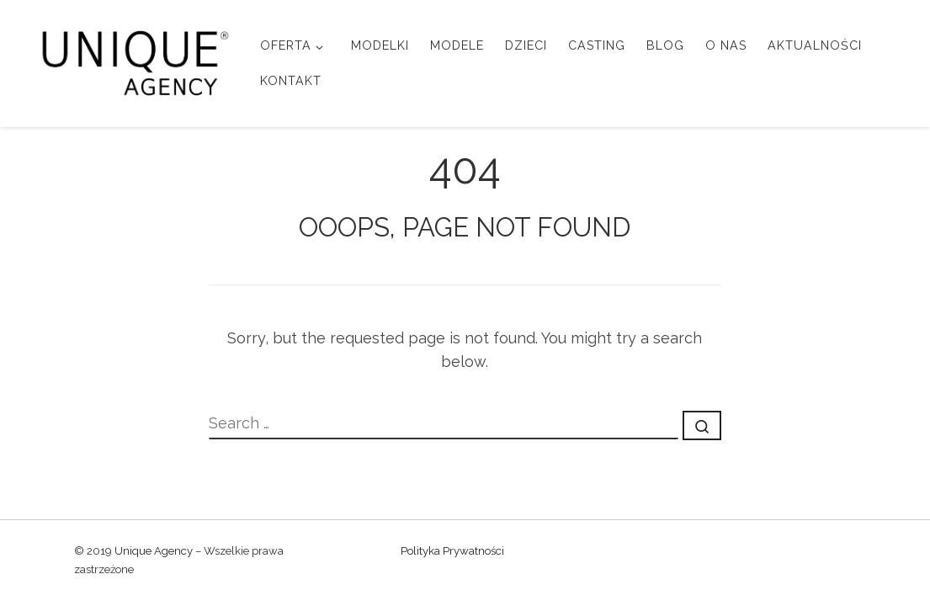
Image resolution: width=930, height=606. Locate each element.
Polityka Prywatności (452, 551)
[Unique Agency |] (130, 60)
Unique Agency (153, 551)
